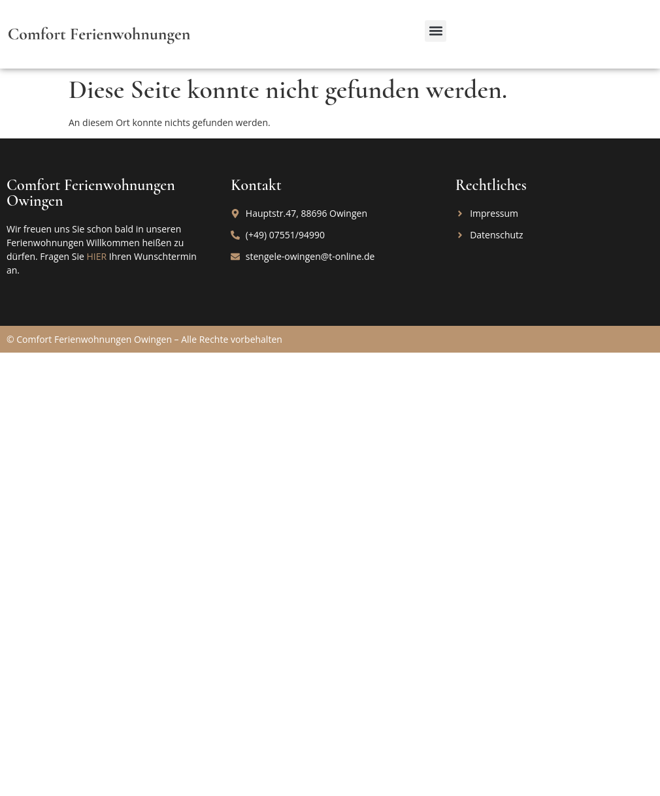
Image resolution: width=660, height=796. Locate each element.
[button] (435, 31)
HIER (96, 256)
